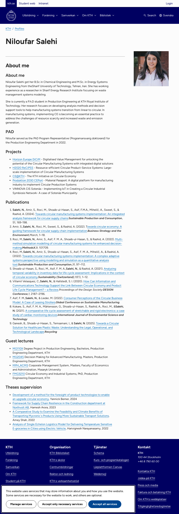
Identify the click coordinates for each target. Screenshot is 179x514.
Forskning (12, 460)
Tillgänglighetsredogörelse (154, 506)
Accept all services (105, 504)
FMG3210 (19, 373)
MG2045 (18, 357)
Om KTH (11, 474)
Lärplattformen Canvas (108, 467)
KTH (8, 28)
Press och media (148, 485)
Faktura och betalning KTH (154, 492)
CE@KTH (18, 176)
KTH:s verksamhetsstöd (64, 481)
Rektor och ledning (61, 474)
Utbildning (12, 453)
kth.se (11, 3)
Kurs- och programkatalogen (111, 460)
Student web (27, 3)
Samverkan (12, 467)
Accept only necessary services (62, 504)
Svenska (168, 15)
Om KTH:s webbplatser (152, 499)
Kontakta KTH (146, 471)
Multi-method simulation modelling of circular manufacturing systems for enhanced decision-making (68, 243)
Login (169, 3)
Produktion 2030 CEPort (28, 180)
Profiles (19, 28)
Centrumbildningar (61, 467)
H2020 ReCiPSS (23, 167)
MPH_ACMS (20, 365)
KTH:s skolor (57, 460)
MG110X (18, 348)
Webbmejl (100, 474)
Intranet (43, 3)
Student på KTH (16, 481)
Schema (99, 453)
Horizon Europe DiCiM (26, 159)
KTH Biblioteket (59, 453)
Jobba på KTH (146, 478)
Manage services (21, 504)
